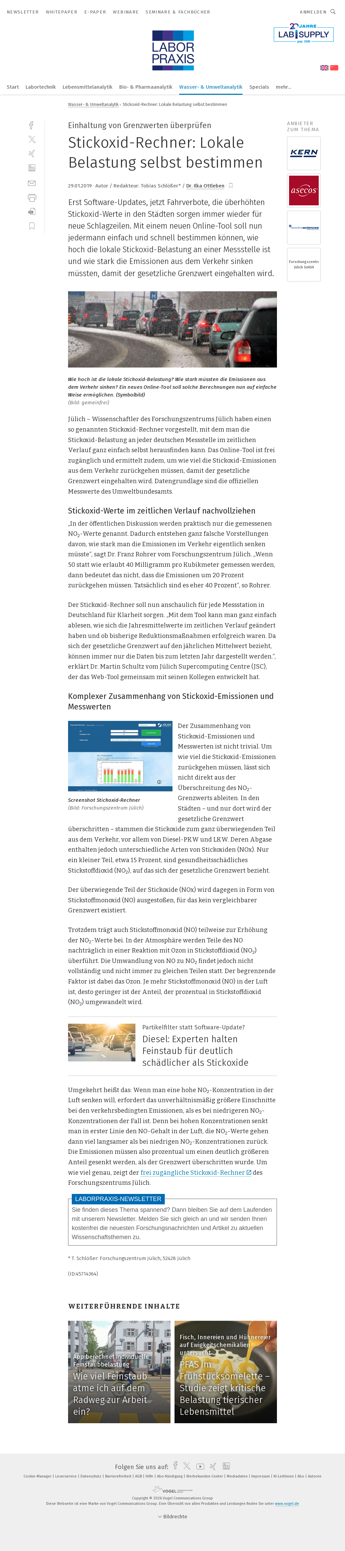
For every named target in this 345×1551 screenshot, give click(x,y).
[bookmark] (230, 186)
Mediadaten (238, 1476)
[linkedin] (32, 168)
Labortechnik (41, 87)
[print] (32, 197)
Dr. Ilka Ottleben (205, 186)
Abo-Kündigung (170, 1476)
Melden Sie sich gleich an (172, 1219)
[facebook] (32, 124)
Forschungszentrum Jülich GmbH (304, 264)
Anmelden (313, 12)
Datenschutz (91, 1476)
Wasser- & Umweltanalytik (211, 87)
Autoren (314, 1476)
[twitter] (32, 139)
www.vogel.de (287, 1503)
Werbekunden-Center (205, 1476)
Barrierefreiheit (118, 1476)
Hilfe (150, 1476)
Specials (259, 87)
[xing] (32, 153)
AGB (139, 1476)
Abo (301, 1476)
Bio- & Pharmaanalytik (145, 87)
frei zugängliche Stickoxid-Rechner (195, 1172)
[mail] (32, 182)
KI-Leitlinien (284, 1476)
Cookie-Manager (38, 1476)
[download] (32, 211)
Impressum (261, 1476)
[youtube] (198, 1467)
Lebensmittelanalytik (88, 87)
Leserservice (66, 1476)
